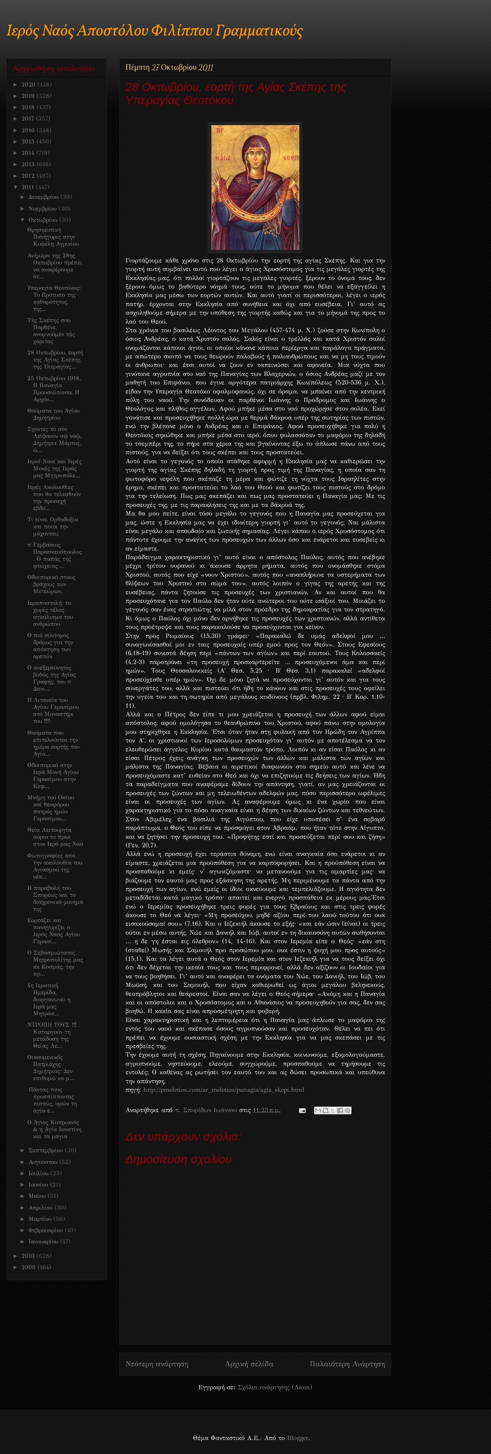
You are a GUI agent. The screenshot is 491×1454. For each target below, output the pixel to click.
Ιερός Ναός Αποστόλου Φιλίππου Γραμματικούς (154, 31)
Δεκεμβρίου (44, 196)
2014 (28, 152)
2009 (29, 1267)
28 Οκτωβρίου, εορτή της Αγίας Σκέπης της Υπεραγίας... (55, 359)
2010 (29, 1255)
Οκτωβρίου (43, 219)
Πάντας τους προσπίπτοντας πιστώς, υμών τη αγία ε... (52, 1100)
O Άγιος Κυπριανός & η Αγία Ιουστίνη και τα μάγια (54, 1129)
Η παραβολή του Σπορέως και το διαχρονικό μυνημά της (55, 898)
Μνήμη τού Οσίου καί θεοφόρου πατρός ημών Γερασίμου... (50, 808)
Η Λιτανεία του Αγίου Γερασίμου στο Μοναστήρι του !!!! (53, 710)
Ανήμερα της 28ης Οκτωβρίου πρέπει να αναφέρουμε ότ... (54, 266)
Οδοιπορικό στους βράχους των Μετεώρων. (51, 584)
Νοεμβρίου (43, 208)
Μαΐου (38, 1195)
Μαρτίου (40, 1218)
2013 (29, 164)
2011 (28, 187)
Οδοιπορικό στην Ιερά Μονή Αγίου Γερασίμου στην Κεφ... (52, 776)
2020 (29, 84)
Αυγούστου (43, 1161)
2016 (29, 130)
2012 (29, 175)
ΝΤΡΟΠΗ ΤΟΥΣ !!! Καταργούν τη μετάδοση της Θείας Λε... (51, 1035)
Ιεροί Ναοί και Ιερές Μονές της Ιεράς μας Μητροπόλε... (54, 468)
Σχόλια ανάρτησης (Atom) (275, 1387)
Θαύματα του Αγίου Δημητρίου (53, 414)
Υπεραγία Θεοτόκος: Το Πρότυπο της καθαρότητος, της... (54, 298)
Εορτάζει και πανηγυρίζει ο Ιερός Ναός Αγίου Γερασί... (53, 931)
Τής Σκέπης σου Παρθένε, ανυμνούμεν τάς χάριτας (51, 331)
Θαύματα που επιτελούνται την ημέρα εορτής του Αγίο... (53, 743)
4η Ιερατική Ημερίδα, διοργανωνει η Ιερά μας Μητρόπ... (49, 999)
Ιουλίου (39, 1173)
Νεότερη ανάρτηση (156, 1363)
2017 (28, 118)
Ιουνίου (39, 1184)
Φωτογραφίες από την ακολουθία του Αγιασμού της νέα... (54, 866)
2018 (29, 107)
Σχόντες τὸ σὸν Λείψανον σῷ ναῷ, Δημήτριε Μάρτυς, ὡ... (54, 439)
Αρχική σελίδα (249, 1363)
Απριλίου (41, 1207)
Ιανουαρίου (44, 1241)
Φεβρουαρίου (46, 1230)
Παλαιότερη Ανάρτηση (347, 1363)
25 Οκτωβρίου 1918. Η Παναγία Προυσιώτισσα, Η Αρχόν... (54, 389)
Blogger (297, 1438)
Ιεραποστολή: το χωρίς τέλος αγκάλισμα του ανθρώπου (50, 613)
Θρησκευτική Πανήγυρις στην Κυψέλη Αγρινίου (53, 236)
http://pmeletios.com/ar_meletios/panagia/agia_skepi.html (223, 1089)
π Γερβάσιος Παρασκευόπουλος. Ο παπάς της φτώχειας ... (54, 555)
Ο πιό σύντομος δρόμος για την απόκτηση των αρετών (50, 646)
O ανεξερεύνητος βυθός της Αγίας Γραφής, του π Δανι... (51, 678)
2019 (29, 95)
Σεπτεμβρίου (46, 1150)
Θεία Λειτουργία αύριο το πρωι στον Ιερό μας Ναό (55, 836)
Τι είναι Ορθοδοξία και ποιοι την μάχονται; (52, 526)
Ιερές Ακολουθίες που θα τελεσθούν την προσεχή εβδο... (54, 497)
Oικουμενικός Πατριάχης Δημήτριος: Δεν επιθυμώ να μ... (50, 1068)
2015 (29, 141)
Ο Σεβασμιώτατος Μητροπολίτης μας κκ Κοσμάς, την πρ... (55, 963)
